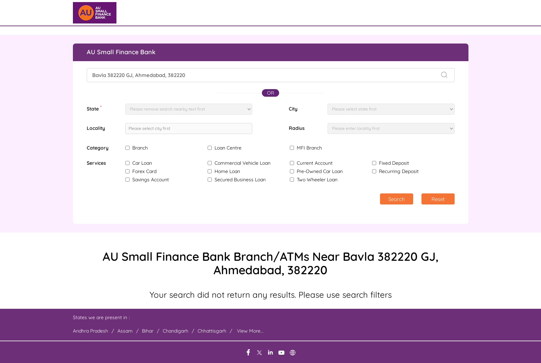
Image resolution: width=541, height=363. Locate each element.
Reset (438, 199)
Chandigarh (175, 331)
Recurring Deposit (399, 171)
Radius (297, 128)
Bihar (147, 331)
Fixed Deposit (394, 163)
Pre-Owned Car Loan (320, 171)
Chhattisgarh (212, 331)
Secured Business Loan (240, 179)
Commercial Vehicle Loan (242, 163)
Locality (96, 128)
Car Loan (142, 163)
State (94, 108)
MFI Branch (309, 148)
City (293, 109)
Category (97, 148)
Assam (125, 331)
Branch (140, 148)
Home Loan (227, 171)
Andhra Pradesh (90, 331)
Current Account (315, 163)
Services (96, 163)
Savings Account (150, 179)
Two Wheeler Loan (317, 179)
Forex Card (144, 171)
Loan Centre (228, 148)
